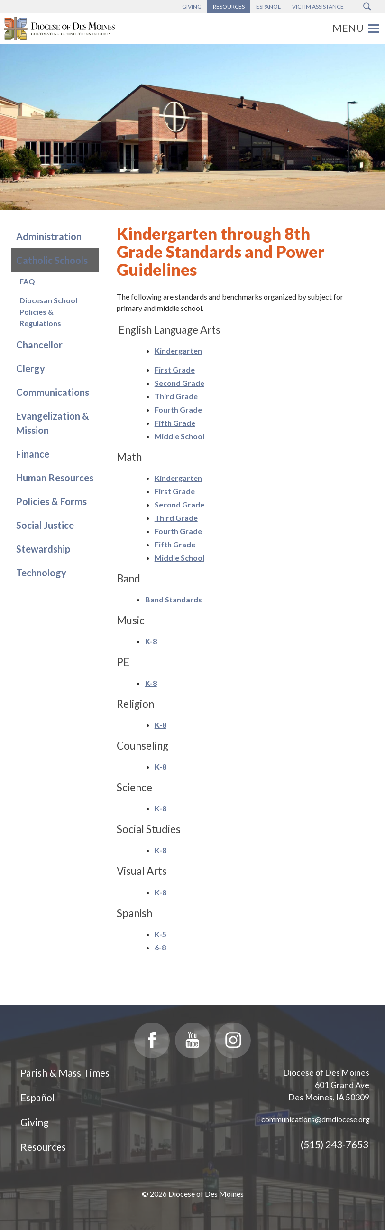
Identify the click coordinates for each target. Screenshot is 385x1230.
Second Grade (179, 382)
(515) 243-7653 (334, 1144)
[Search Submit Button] (367, 6)
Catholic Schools (52, 260)
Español (37, 1097)
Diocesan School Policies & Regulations (48, 312)
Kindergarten (178, 350)
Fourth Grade (178, 409)
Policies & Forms (51, 501)
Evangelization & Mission (52, 423)
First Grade (175, 369)
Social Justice (45, 525)
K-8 (151, 641)
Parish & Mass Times (65, 1073)
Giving (34, 1122)
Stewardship (43, 548)
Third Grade (176, 396)
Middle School (179, 436)
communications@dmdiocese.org (315, 1119)
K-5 (160, 934)
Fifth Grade (175, 422)
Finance (32, 454)
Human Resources (54, 477)
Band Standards (173, 599)
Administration (49, 236)
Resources (43, 1147)
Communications (52, 392)
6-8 (160, 947)
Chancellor (39, 344)
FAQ (27, 281)
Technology (41, 572)
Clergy (30, 368)
